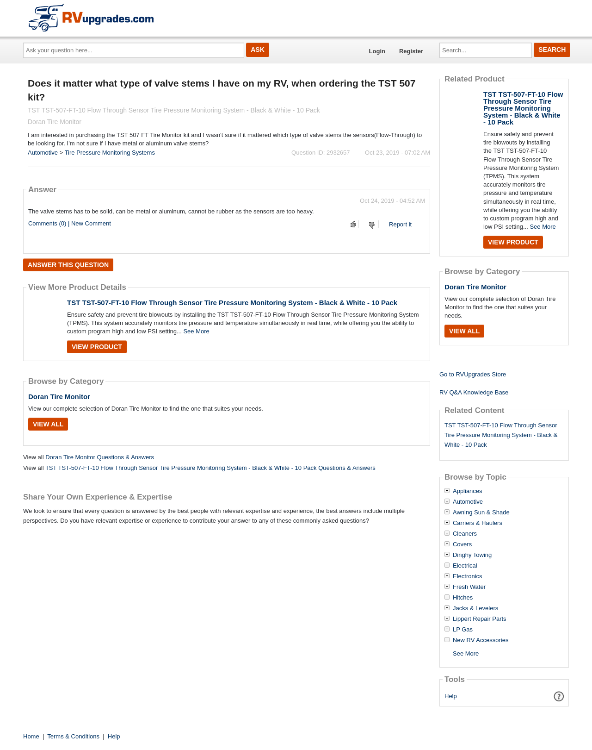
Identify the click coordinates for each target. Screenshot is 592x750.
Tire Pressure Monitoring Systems (110, 152)
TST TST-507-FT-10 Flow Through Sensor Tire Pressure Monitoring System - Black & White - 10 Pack (232, 302)
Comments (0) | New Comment (69, 223)
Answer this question (68, 265)
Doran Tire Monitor (59, 396)
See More (196, 331)
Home (31, 736)
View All (48, 424)
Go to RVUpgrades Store (472, 374)
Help (450, 696)
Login (377, 51)
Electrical (465, 565)
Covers (462, 544)
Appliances (467, 491)
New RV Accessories (480, 640)
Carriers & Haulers (477, 523)
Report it (400, 224)
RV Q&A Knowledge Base (473, 392)
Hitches (463, 597)
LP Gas (463, 629)
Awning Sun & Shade (481, 512)
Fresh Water (469, 587)
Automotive (43, 152)
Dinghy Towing (472, 555)
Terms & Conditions (73, 736)
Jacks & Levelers (475, 608)
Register (411, 51)
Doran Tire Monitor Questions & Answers (99, 457)
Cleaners (465, 534)
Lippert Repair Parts (479, 619)
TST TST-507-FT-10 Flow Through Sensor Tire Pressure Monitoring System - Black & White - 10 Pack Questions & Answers (210, 467)
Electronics (467, 576)
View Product (97, 346)
